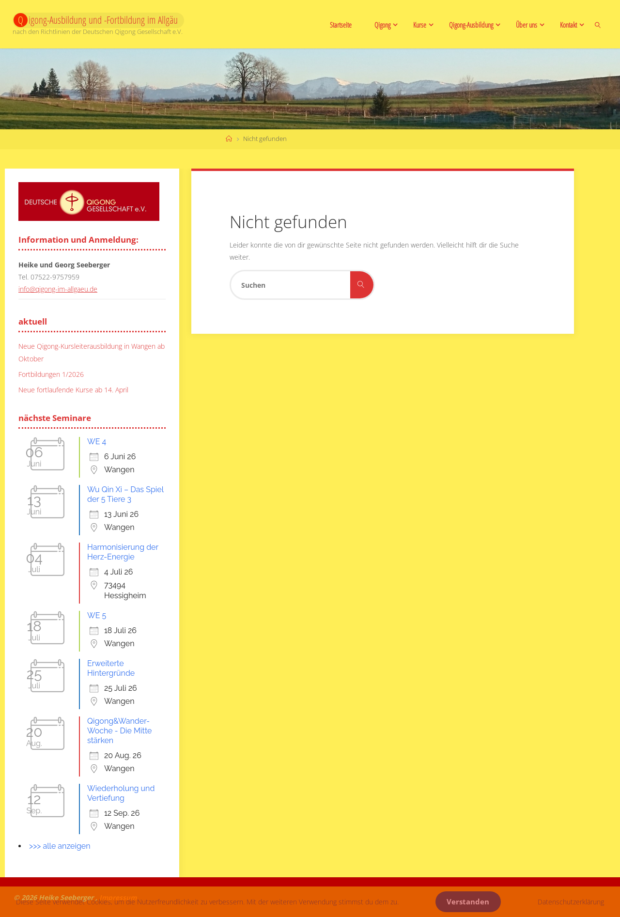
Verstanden (468, 902)
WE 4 (96, 441)
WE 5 (96, 615)
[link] (598, 24)
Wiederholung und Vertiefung (121, 793)
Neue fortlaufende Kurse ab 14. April (73, 389)
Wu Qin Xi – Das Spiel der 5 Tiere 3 (125, 494)
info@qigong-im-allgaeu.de (57, 289)
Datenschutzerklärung (571, 901)
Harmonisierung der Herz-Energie (122, 552)
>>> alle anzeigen (60, 846)
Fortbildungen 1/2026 (51, 373)
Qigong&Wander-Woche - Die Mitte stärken (119, 730)
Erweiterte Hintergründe (111, 668)
